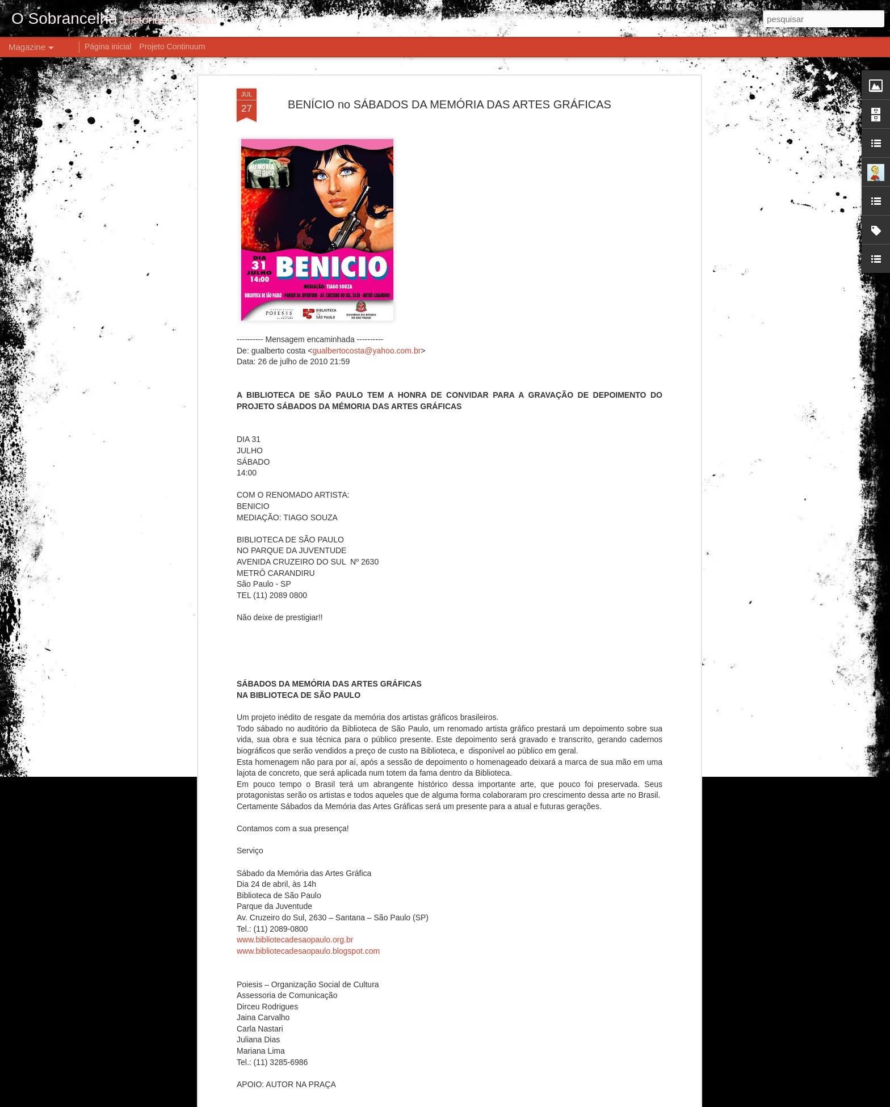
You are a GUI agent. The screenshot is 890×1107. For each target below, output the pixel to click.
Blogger (513, 1100)
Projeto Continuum (172, 46)
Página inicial (108, 46)
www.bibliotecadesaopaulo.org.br (295, 839)
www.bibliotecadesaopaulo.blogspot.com (308, 850)
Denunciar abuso (550, 1100)
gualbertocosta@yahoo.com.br (366, 250)
